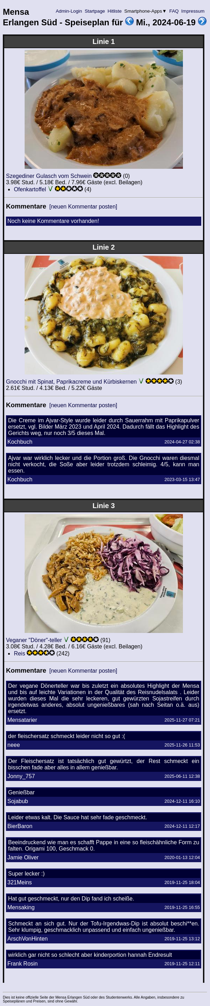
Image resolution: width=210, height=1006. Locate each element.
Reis (19, 653)
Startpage (94, 11)
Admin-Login (69, 11)
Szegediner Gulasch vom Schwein (49, 176)
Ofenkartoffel (30, 189)
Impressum (193, 11)
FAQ (174, 11)
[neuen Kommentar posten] (83, 207)
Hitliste (114, 11)
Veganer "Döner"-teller (34, 640)
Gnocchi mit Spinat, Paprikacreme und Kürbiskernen (71, 382)
